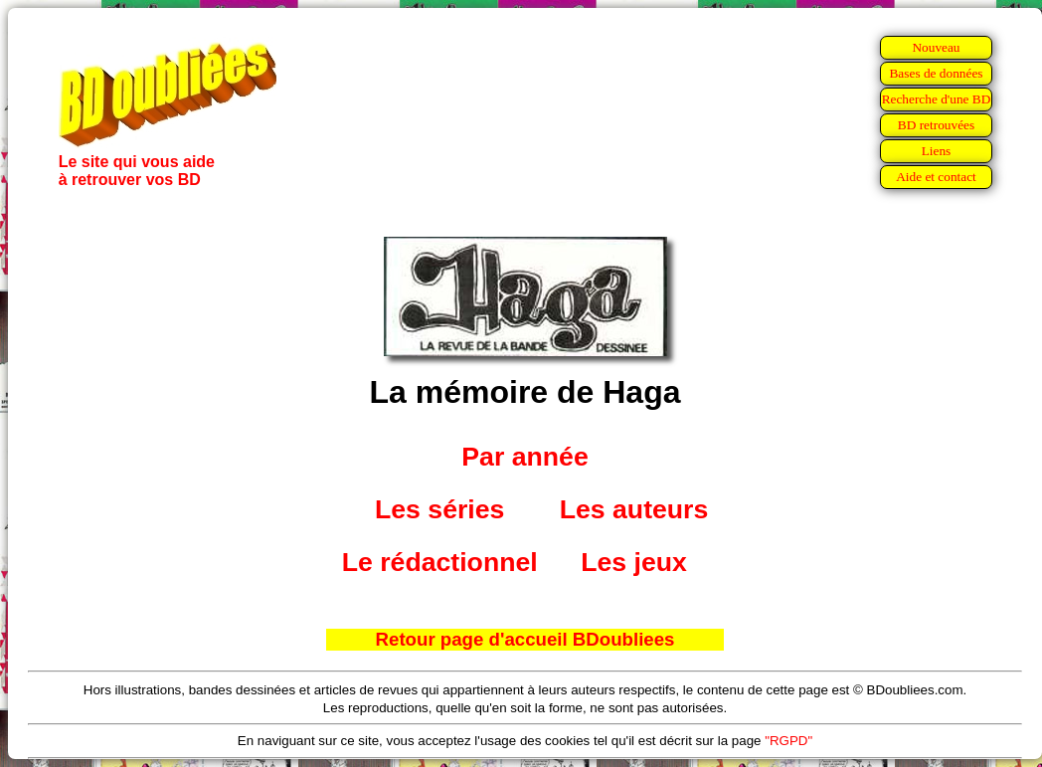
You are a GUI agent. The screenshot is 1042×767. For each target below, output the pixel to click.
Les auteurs (634, 509)
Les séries (439, 509)
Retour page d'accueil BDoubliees (525, 639)
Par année (524, 457)
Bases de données (935, 73)
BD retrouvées (936, 124)
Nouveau (935, 47)
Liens (937, 150)
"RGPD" (788, 740)
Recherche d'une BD (936, 99)
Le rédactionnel (440, 562)
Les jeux (634, 562)
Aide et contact (936, 176)
